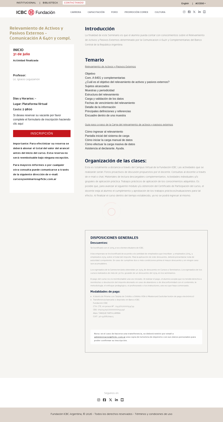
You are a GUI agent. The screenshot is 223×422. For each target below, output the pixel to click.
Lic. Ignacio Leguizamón (26, 79)
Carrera (75, 12)
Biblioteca (50, 2)
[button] (200, 3)
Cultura (160, 12)
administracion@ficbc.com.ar (109, 337)
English (185, 3)
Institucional (26, 2)
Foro (114, 12)
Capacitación (96, 12)
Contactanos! (74, 2)
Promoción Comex (136, 12)
